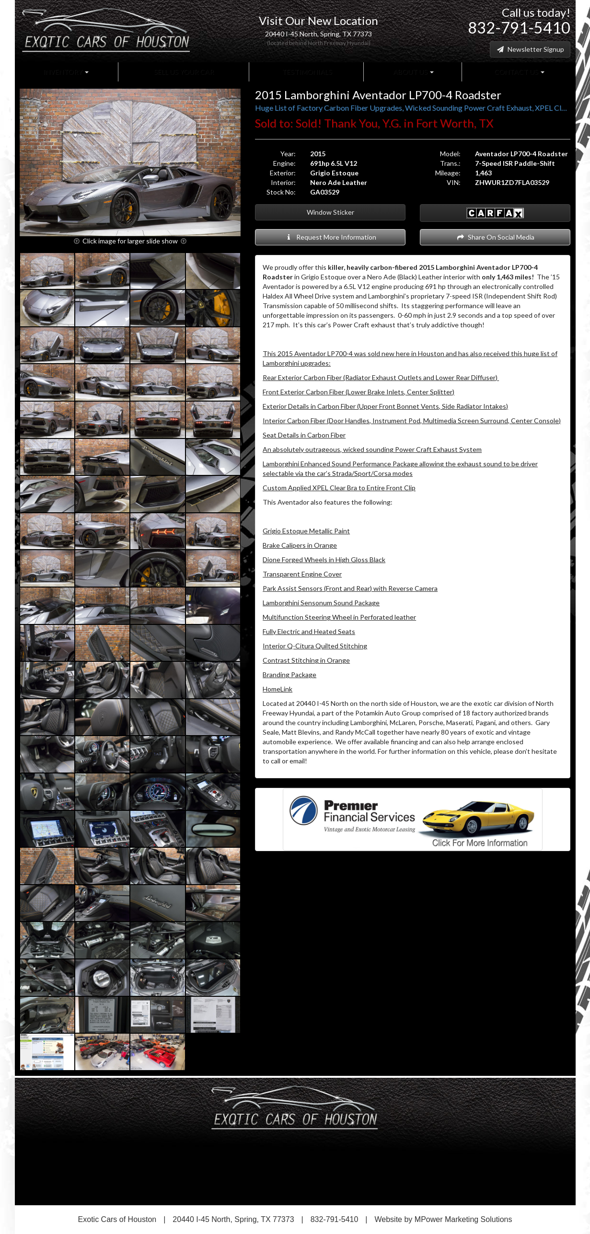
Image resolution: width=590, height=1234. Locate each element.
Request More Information (330, 237)
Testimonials (306, 72)
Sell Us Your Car (183, 72)
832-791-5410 (519, 27)
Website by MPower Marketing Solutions (443, 1219)
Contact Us (518, 72)
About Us (413, 72)
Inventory (66, 72)
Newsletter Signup (530, 49)
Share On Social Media (495, 237)
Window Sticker (330, 212)
